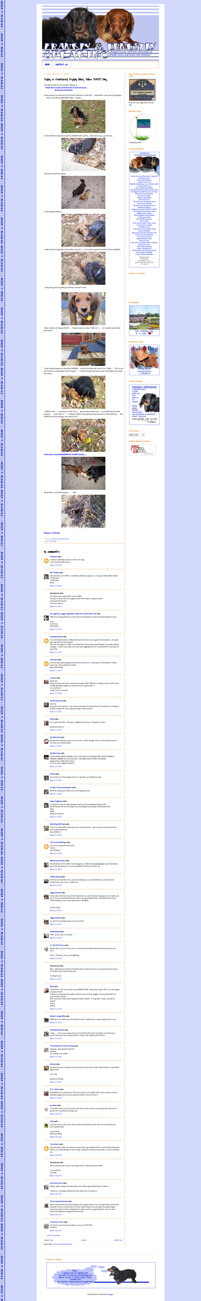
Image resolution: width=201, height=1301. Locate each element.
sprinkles (53, 1105)
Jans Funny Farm (56, 1183)
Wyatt (52, 719)
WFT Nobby (54, 573)
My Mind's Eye (55, 753)
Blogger (110, 1294)
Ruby (52, 987)
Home (83, 1240)
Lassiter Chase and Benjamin (61, 788)
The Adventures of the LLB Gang (62, 1046)
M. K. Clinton (54, 1089)
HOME (47, 65)
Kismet (52, 774)
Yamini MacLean (56, 701)
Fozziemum (54, 1144)
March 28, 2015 (56, 1114)
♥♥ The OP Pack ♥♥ (57, 945)
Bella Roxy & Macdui (57, 861)
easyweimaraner (56, 637)
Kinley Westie (55, 932)
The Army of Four (56, 1222)
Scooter (53, 678)
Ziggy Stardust (55, 893)
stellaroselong (55, 877)
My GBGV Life (55, 737)
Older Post (118, 1240)
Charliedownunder (57, 1030)
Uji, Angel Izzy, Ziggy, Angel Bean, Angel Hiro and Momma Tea (73, 614)
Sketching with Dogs (57, 824)
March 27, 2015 (56, 565)
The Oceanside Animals (59, 1201)
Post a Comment (53, 1235)
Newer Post (48, 1240)
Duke (52, 1121)
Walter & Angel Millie (57, 1016)
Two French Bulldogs (58, 842)
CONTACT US (61, 65)
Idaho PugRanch (56, 801)
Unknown (53, 557)
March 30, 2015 (56, 1231)
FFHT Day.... (54, 541)
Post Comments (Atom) (63, 1244)
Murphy (53, 1064)
